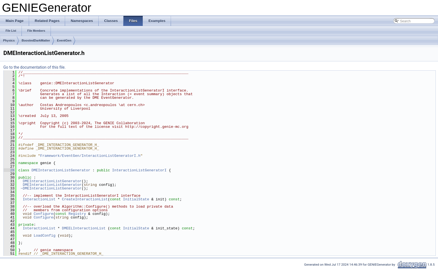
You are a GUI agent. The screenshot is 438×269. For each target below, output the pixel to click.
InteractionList (39, 199)
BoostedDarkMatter (36, 40)
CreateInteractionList (85, 199)
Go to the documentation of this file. (34, 67)
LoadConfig (44, 235)
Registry (77, 213)
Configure (43, 213)
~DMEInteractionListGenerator (51, 188)
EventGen (64, 40)
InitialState (136, 199)
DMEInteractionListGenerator (61, 170)
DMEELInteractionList (84, 228)
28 (9, 170)
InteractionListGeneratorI (139, 170)
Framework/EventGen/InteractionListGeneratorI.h (90, 155)
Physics (9, 40)
